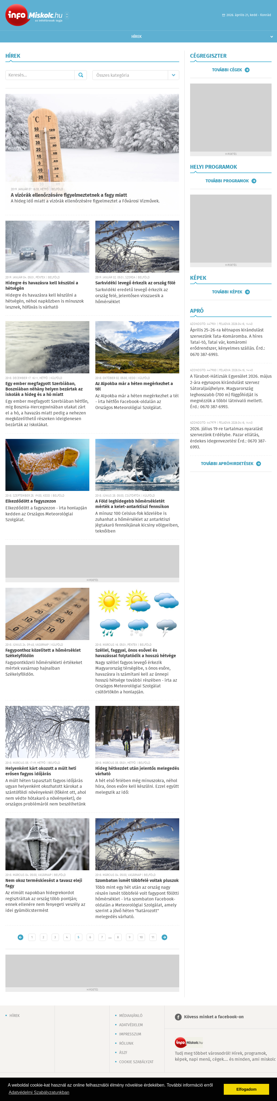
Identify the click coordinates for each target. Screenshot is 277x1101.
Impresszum (130, 1034)
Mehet (80, 75)
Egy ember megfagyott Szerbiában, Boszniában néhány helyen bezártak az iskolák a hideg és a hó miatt (44, 389)
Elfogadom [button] (247, 1089)
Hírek (136, 37)
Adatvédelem (131, 1025)
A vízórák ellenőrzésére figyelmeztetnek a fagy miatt (69, 195)
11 (153, 937)
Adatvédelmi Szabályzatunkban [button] (39, 1092)
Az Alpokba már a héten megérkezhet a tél (134, 386)
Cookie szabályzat (136, 1062)
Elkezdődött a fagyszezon (30, 501)
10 (141, 937)
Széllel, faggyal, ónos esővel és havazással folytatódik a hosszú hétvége (135, 653)
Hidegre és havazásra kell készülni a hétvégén (41, 286)
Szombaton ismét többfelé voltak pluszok (137, 880)
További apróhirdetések (227, 463)
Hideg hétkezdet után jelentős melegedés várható (137, 771)
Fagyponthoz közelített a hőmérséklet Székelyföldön (43, 653)
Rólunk (126, 1044)
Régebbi (164, 937)
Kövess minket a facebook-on (214, 1017)
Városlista (67, 15)
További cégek (227, 69)
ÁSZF (123, 1053)
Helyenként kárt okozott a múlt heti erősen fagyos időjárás (40, 771)
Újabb (20, 937)
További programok (227, 181)
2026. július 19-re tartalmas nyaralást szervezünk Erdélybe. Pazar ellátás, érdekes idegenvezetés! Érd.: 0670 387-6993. (228, 438)
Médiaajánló (131, 1016)
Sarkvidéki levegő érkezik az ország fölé (135, 283)
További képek (227, 292)
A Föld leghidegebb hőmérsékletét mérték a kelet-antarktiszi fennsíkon (132, 504)
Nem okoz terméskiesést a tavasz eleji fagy (43, 883)
